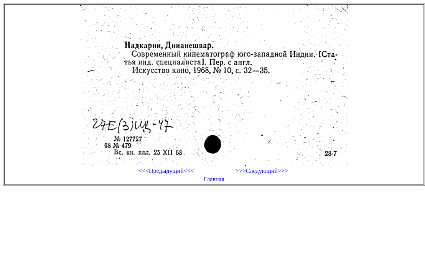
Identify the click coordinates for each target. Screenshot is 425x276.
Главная (214, 179)
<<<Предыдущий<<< (166, 171)
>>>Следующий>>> (262, 171)
